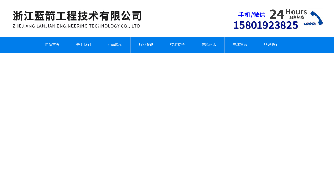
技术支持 (177, 44)
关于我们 (83, 44)
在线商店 (208, 44)
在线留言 (240, 44)
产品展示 (115, 44)
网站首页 (52, 44)
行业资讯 (146, 44)
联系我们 (271, 44)
